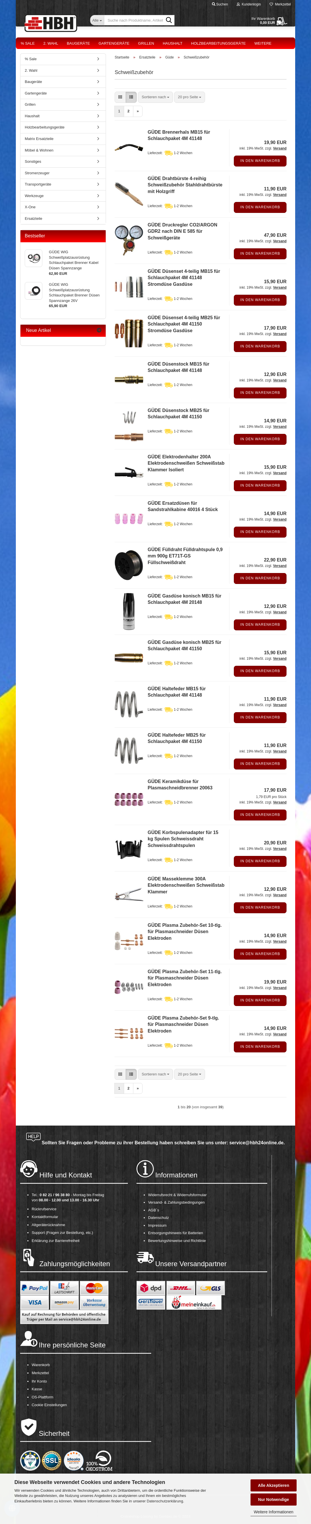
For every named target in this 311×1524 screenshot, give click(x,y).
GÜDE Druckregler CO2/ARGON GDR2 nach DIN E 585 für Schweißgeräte (182, 231)
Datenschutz (158, 1217)
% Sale (28, 43)
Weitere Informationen (273, 1512)
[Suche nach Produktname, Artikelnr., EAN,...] (97, 20)
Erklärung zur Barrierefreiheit (55, 1241)
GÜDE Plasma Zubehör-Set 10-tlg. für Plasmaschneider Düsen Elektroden (185, 932)
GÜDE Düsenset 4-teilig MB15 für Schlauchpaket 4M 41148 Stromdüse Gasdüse (184, 278)
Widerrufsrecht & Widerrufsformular (177, 1195)
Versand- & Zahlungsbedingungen (176, 1202)
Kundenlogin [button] (249, 4)
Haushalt (172, 43)
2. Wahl (50, 43)
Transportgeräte (38, 184)
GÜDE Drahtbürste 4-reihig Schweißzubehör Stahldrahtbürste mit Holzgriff (185, 185)
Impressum (157, 1225)
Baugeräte (78, 43)
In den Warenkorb (260, 161)
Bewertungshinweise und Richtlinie (177, 1241)
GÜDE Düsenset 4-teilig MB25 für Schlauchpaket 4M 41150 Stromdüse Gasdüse (184, 324)
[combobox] (155, 97)
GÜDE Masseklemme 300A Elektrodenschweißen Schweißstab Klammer (186, 885)
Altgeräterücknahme (48, 1225)
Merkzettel (280, 4)
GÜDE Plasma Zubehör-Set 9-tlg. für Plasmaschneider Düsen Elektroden (183, 1025)
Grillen (146, 43)
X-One (30, 207)
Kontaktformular (45, 1217)
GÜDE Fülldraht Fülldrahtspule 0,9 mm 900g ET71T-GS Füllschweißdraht (185, 556)
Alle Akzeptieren (273, 1485)
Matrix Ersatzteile (39, 139)
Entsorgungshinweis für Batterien (175, 1233)
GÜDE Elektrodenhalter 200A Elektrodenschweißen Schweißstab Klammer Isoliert (186, 463)
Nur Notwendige (273, 1499)
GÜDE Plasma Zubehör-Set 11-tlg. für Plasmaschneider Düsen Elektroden (185, 978)
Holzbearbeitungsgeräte (218, 43)
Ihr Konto (39, 1381)
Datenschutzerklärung (165, 1501)
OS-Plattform (42, 1397)
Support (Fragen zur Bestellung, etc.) (62, 1232)
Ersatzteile (33, 218)
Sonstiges (33, 161)
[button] (120, 97)
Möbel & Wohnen (39, 150)
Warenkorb (41, 1365)
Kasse (37, 1389)
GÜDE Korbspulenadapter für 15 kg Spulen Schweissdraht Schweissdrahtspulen (183, 839)
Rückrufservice (44, 1209)
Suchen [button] (220, 4)
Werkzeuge (34, 196)
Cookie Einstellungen (49, 1405)
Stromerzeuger (37, 173)
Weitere (263, 43)
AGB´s (153, 1210)
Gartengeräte (113, 43)
